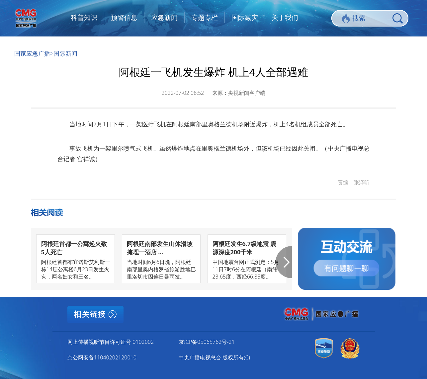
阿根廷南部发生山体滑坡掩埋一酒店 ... (160, 248)
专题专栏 (204, 17)
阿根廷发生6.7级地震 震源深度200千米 (244, 248)
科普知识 (84, 17)
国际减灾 (244, 17)
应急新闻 (164, 17)
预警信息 (124, 17)
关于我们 (285, 17)
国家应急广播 (32, 53)
